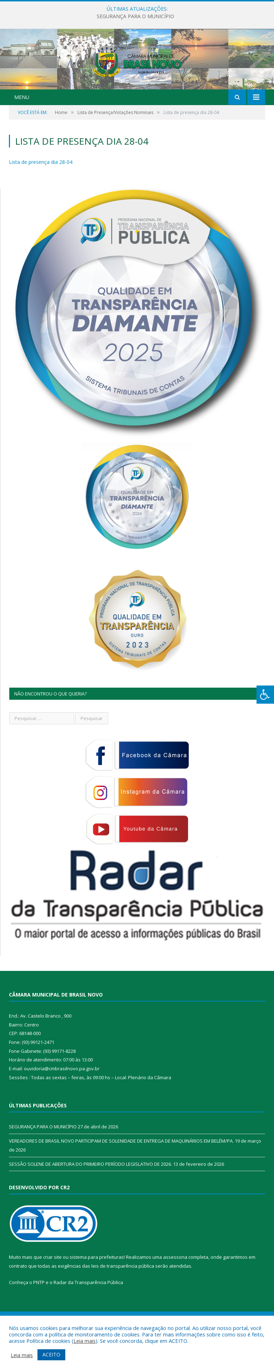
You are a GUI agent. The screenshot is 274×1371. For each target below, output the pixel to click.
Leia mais (84, 1340)
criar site (52, 1292)
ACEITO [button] (51, 1354)
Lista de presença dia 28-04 (40, 197)
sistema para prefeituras (97, 1292)
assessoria (175, 1292)
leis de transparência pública (122, 1301)
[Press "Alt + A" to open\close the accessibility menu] (265, 695)
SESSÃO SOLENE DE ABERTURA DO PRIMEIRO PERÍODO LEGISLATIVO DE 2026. (90, 1199)
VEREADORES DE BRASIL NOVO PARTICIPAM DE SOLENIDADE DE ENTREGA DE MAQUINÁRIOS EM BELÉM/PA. (121, 1176)
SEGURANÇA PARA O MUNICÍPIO (135, 16)
